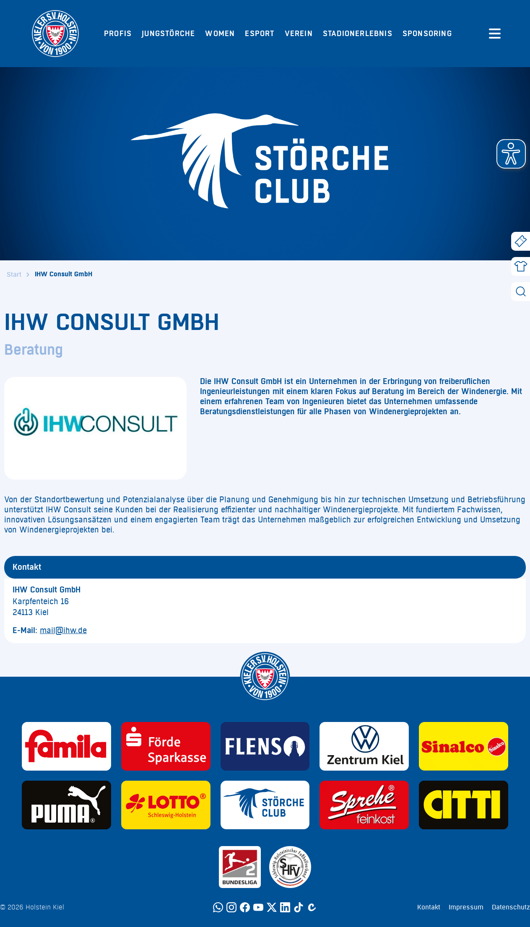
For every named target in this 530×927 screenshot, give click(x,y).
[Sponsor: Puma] (66, 805)
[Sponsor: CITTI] (463, 805)
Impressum (466, 907)
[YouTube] (258, 907)
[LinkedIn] (285, 907)
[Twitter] (272, 907)
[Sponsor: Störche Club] (265, 805)
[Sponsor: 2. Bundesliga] (240, 867)
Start (14, 274)
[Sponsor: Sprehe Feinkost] (364, 805)
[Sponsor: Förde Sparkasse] (165, 746)
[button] (511, 154)
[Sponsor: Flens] (265, 746)
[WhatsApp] (218, 907)
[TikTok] (299, 907)
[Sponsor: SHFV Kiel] (290, 867)
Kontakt (428, 907)
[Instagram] (231, 907)
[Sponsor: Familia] (66, 746)
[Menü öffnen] (495, 33)
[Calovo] (312, 907)
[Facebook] (245, 907)
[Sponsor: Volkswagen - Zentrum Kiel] (364, 746)
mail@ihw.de (63, 630)
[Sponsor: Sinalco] (463, 746)
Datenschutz (511, 907)
